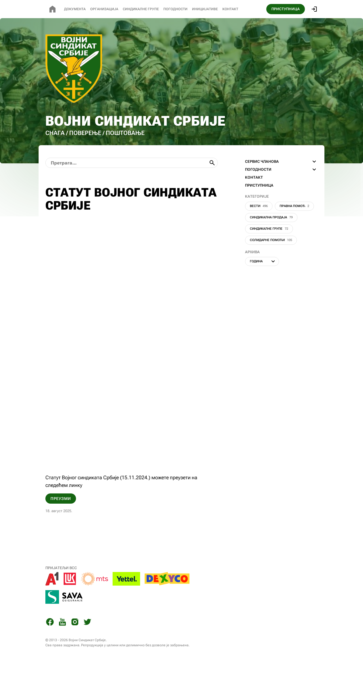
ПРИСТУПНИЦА (285, 9)
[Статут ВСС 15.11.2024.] (131, 366)
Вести (259, 224)
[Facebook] (49, 641)
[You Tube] (62, 641)
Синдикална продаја (271, 235)
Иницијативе (205, 9)
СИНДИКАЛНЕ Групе (141, 9)
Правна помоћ (294, 224)
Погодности (175, 9)
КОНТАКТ (254, 195)
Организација (104, 9)
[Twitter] (87, 641)
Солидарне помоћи (271, 258)
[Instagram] (74, 641)
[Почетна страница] (52, 9)
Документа (75, 9)
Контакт (230, 9)
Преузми (60, 516)
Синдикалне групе (269, 247)
